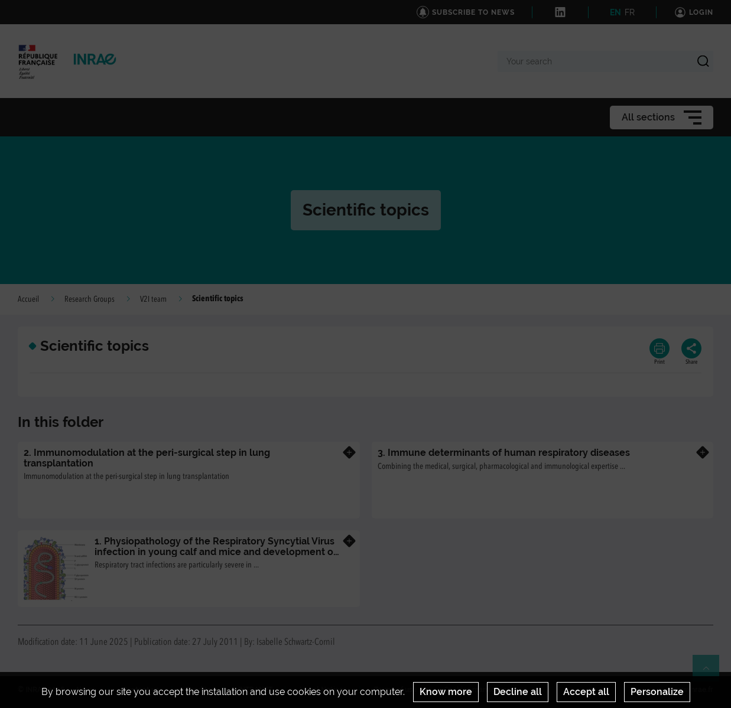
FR (630, 12)
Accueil (28, 299)
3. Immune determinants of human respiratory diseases (504, 452)
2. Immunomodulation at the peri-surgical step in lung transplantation (147, 458)
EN (615, 12)
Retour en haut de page (711, 673)
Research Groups (89, 299)
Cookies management (481, 690)
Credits (198, 690)
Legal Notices (323, 690)
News (85, 690)
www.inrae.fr (691, 690)
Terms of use (395, 690)
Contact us (140, 690)
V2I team (153, 299)
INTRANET (255, 690)
